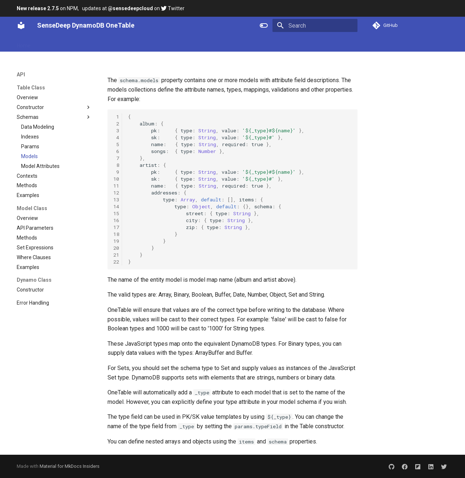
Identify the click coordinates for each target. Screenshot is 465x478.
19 (116, 241)
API (87, 43)
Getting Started (56, 43)
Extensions (136, 43)
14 (116, 206)
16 (116, 220)
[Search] (314, 25)
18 (116, 234)
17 (116, 227)
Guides (108, 43)
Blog (191, 43)
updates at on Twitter (133, 8)
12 (116, 192)
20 (116, 248)
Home (24, 43)
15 (116, 213)
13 (116, 199)
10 (116, 179)
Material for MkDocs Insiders (70, 466)
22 (116, 261)
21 (116, 255)
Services (168, 43)
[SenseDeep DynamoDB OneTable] (21, 25)
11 (116, 185)
